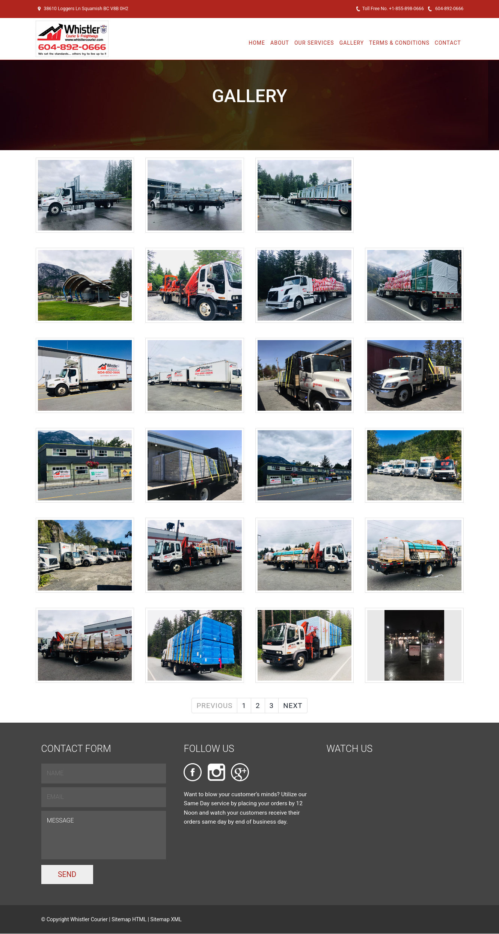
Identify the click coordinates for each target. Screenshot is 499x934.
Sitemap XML (166, 920)
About (279, 43)
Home (257, 43)
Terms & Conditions (399, 43)
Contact (448, 43)
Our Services (314, 43)
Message (103, 835)
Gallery (351, 43)
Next (292, 705)
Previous (214, 705)
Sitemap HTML (130, 920)
